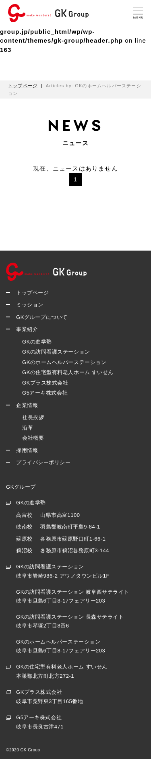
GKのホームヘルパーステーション (64, 362)
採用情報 (27, 450)
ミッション (29, 305)
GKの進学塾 (37, 342)
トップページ (32, 293)
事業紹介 (27, 329)
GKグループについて (42, 317)
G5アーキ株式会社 (45, 393)
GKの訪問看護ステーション (56, 352)
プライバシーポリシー (43, 462)
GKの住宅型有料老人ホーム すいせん (68, 372)
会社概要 (33, 438)
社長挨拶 (33, 417)
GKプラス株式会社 (45, 383)
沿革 (27, 428)
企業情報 (27, 405)
